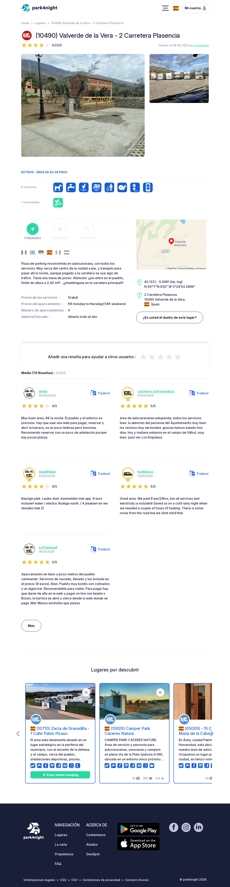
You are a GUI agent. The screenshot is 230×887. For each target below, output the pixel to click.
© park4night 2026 (193, 879)
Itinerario (32, 231)
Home (25, 23)
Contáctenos (95, 835)
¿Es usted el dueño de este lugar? (170, 317)
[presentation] (18, 733)
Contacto (87, 231)
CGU (63, 880)
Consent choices (137, 880)
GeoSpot (93, 854)
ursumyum (201, 45)
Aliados (92, 844)
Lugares (40, 23)
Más (31, 626)
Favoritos (60, 231)
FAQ (58, 864)
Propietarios (64, 854)
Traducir (100, 393)
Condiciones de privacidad (101, 880)
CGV (74, 880)
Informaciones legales (39, 880)
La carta (61, 844)
